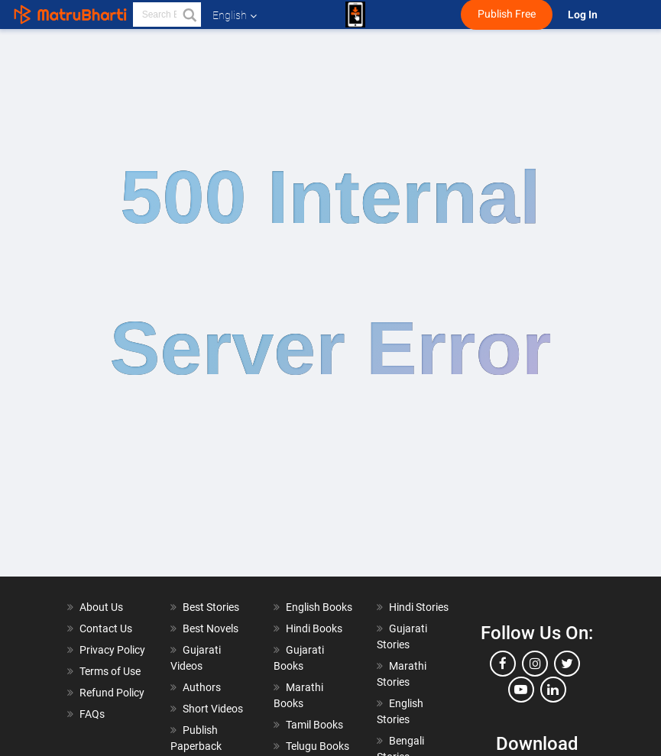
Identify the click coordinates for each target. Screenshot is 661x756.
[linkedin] (553, 690)
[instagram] (535, 664)
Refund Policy (111, 693)
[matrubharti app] (355, 14)
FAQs (92, 714)
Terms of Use (110, 671)
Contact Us (105, 628)
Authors (202, 687)
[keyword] (167, 14)
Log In (584, 15)
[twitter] (567, 664)
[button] (189, 14)
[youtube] (521, 690)
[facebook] (503, 664)
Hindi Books (314, 628)
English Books (319, 607)
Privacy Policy (112, 650)
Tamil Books (314, 725)
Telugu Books (317, 746)
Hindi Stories (419, 607)
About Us (101, 607)
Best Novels (210, 628)
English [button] (234, 15)
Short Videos (213, 709)
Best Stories (211, 607)
